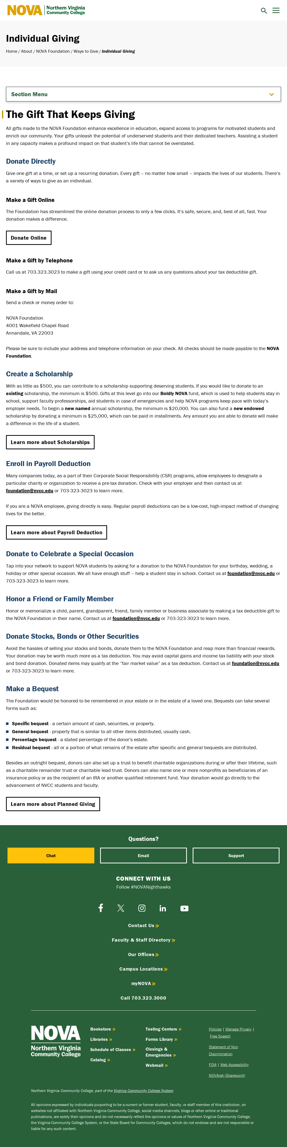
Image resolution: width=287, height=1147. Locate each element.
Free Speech (220, 1036)
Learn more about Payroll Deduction (56, 532)
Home (11, 51)
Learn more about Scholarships (50, 442)
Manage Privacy (238, 1029)
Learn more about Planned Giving (53, 804)
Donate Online (29, 237)
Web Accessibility (234, 1064)
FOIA (212, 1064)
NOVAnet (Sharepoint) (227, 1075)
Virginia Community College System (143, 1090)
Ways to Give (86, 51)
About (26, 51)
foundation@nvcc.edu (29, 490)
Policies (215, 1029)
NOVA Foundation (53, 51)
